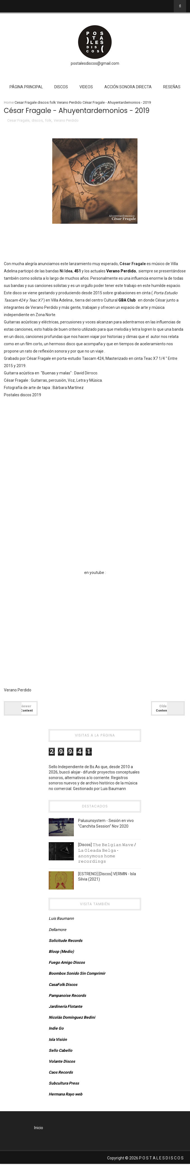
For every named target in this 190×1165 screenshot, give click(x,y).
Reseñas (171, 87)
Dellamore (57, 930)
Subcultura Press (64, 1084)
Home (9, 102)
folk (53, 102)
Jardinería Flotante (65, 1007)
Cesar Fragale (26, 102)
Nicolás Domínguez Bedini (72, 1018)
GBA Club (127, 300)
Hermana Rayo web (65, 1095)
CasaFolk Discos (63, 985)
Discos (61, 87)
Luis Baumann (61, 919)
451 (77, 271)
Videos (86, 87)
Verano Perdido (69, 102)
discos (43, 102)
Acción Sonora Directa (128, 87)
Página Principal (26, 87)
